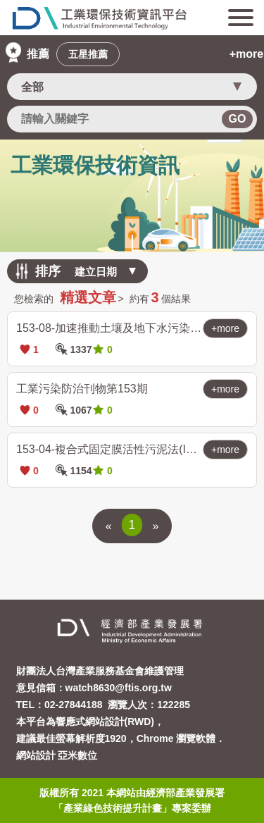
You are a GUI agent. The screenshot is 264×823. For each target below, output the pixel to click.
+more (246, 54)
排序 (48, 271)
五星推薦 (88, 54)
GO (237, 119)
